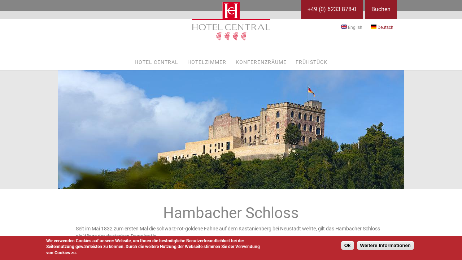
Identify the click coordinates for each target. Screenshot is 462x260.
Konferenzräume (261, 62)
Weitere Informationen (385, 245)
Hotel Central (156, 62)
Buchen (381, 9)
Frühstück (311, 62)
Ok (347, 245)
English (351, 27)
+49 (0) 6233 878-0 (332, 9)
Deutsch (382, 27)
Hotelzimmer (206, 62)
